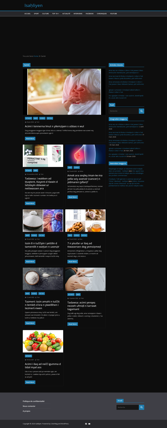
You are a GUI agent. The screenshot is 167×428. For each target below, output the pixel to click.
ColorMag (54, 424)
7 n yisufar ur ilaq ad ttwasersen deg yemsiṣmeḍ (84, 244)
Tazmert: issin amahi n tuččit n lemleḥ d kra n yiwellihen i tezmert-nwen (42, 305)
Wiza (80, 239)
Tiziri (37, 122)
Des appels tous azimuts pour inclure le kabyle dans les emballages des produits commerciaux (126, 173)
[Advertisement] (83, 32)
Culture (45, 14)
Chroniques (102, 14)
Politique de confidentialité (33, 401)
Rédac (81, 171)
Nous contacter (29, 406)
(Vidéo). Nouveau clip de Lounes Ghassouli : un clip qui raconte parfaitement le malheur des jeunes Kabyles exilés (126, 183)
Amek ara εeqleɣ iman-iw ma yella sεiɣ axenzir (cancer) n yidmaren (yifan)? (84, 179)
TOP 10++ (55, 14)
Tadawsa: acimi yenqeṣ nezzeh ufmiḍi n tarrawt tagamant (81, 306)
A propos (26, 411)
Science (42, 118)
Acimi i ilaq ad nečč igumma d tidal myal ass (43, 365)
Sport (36, 14)
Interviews (78, 14)
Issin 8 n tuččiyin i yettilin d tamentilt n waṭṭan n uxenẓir (42, 244)
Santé (35, 118)
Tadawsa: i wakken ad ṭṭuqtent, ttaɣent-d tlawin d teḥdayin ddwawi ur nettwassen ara (41, 183)
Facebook (90, 14)
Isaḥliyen (33, 5)
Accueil (27, 14)
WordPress (65, 424)
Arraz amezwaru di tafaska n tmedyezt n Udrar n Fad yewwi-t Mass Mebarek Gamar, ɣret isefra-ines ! (126, 84)
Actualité (66, 14)
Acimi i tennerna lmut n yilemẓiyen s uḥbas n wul (54, 126)
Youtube (113, 14)
